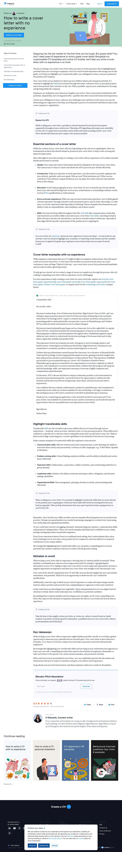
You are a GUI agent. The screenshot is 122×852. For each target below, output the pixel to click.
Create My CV (112, 4)
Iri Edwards (18, 13)
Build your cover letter (14, 35)
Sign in (99, 4)
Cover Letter (71, 4)
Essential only (43, 845)
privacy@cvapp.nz (55, 838)
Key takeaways (9, 80)
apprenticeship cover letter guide (57, 282)
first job (56, 236)
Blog (88, 4)
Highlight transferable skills (14, 71)
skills (56, 84)
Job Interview (98, 743)
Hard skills (94, 216)
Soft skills (85, 213)
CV (61, 4)
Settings (54, 845)
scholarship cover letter (96, 284)
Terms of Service (57, 692)
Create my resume (15, 85)
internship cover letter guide (84, 282)
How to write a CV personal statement (45, 748)
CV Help (9, 743)
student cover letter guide (54, 284)
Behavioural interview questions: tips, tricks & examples (104, 749)
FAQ (81, 4)
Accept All (32, 845)
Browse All (8, 784)
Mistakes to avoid (10, 75)
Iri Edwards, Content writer (59, 717)
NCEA (46, 193)
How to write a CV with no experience (15, 748)
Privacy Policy (67, 692)
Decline (70, 836)
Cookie (80, 838)
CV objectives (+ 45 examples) (74, 748)
